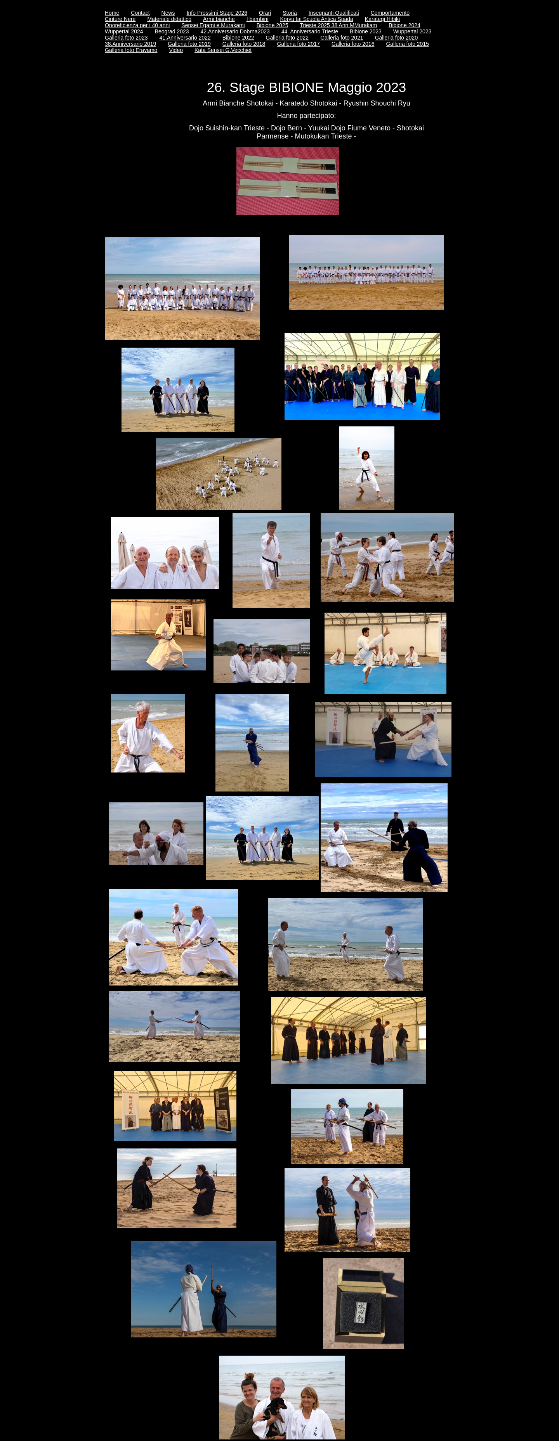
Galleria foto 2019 (189, 44)
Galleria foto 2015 (407, 44)
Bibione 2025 (272, 25)
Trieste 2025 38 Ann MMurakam (338, 25)
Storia (290, 13)
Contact (140, 13)
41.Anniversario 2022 (185, 38)
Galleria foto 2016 (353, 44)
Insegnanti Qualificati (334, 13)
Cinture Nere (120, 19)
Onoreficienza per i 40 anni (137, 25)
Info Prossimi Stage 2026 (217, 13)
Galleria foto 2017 (298, 44)
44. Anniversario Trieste (309, 31)
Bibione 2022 (238, 38)
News (168, 13)
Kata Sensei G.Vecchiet (223, 50)
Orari (265, 13)
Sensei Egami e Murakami (213, 25)
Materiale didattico (169, 19)
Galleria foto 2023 (126, 38)
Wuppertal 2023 (412, 31)
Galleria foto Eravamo (131, 50)
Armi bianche (219, 19)
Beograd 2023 (172, 31)
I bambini (258, 19)
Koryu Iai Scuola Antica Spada (316, 19)
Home (112, 13)
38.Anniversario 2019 (130, 44)
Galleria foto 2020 (396, 38)
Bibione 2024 (404, 25)
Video (176, 50)
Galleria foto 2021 (341, 38)
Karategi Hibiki (382, 19)
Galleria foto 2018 (244, 44)
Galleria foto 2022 (287, 38)
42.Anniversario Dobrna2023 (235, 31)
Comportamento (390, 13)
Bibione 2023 (366, 31)
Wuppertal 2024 (124, 31)
